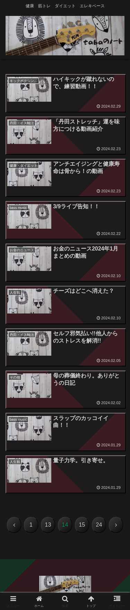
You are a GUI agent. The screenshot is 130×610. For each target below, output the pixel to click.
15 (82, 525)
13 (48, 525)
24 (99, 525)
